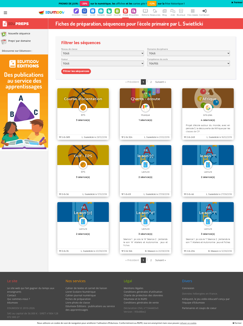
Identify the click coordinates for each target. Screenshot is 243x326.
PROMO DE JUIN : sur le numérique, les (87, 3)
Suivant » (160, 81)
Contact (11, 295)
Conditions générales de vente (141, 302)
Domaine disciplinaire (157, 49)
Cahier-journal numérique (81, 295)
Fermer (236, 2)
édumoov (12, 302)
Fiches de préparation (78, 299)
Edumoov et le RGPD (135, 299)
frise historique (174, 3)
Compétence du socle (157, 59)
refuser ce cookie (188, 323)
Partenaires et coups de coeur (199, 308)
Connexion (188, 288)
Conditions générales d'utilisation (143, 291)
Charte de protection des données (143, 295)
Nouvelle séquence (15, 34)
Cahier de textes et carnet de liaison (86, 288)
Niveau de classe (69, 49)
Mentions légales (133, 288)
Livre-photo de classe (78, 302)
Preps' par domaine (16, 41)
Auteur (64, 59)
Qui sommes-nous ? (18, 299)
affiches (120, 3)
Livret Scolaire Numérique (81, 291)
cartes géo (139, 3)
